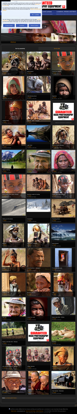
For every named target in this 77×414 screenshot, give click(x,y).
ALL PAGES (7, 398)
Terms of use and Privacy (30, 411)
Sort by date (57, 48)
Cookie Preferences (39, 411)
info (70, 122)
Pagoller (4, 72)
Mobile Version (14, 411)
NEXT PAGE (14, 398)
